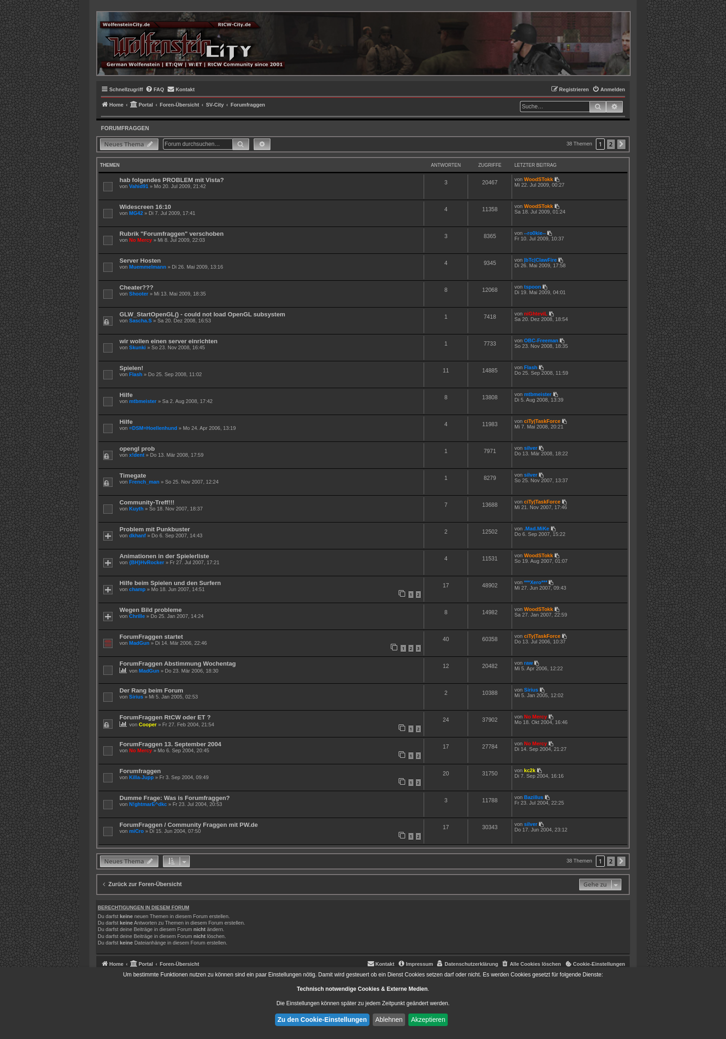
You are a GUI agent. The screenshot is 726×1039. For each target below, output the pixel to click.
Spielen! (131, 368)
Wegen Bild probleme (150, 609)
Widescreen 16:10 (145, 206)
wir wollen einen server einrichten (168, 341)
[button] (621, 144)
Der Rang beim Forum (151, 690)
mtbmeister (142, 401)
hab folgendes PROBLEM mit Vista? (171, 179)
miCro (136, 831)
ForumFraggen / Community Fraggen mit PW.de (188, 824)
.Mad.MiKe (536, 528)
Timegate (132, 475)
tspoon (532, 287)
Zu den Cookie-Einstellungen (322, 1019)
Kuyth (136, 508)
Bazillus (534, 797)
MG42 (136, 213)
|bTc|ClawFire (540, 260)
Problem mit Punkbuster (154, 529)
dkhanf (137, 535)
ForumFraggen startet (151, 636)
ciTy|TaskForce (542, 421)
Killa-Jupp (141, 777)
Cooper (148, 724)
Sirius (136, 696)
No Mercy (140, 240)
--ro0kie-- (535, 233)
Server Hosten (140, 260)
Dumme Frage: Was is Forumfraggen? (174, 797)
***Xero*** (535, 582)
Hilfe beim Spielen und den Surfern (170, 582)
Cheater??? (136, 287)
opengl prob (137, 448)
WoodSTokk (538, 179)
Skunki (137, 347)
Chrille (137, 616)
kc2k (529, 770)
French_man (144, 482)
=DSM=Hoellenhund (153, 428)
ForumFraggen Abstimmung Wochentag (177, 663)
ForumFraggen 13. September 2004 (170, 744)
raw (528, 663)
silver (531, 448)
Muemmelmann (147, 267)
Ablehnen (388, 1019)
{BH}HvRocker (146, 562)
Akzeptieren (428, 1019)
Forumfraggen (125, 128)
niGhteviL (536, 313)
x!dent (136, 455)
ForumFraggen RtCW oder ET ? (165, 717)
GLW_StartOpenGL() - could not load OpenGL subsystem (202, 314)
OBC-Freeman (541, 340)
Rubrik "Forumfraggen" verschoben (171, 233)
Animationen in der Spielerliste (164, 556)
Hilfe (126, 394)
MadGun (139, 643)
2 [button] (611, 144)
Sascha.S (140, 320)
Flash (136, 374)
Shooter (139, 293)
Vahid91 (139, 186)
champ (137, 589)
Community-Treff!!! (147, 502)
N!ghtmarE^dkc (148, 804)
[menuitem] (154, 89)
